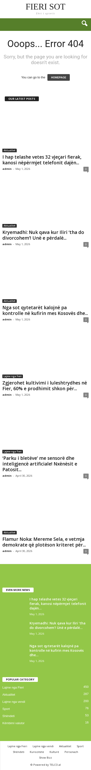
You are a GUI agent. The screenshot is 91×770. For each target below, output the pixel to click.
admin (7, 169)
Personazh (71, 752)
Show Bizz (45, 757)
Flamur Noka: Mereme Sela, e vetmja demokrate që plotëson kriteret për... (44, 542)
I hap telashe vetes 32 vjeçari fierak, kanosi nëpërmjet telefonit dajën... (41, 160)
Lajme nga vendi (13, 701)
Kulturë (54, 752)
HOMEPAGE (58, 77)
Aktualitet (9, 150)
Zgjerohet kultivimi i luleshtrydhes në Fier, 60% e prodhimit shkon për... (44, 386)
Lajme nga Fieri (13, 376)
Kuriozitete (37, 752)
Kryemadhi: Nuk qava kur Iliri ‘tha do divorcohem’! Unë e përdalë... (43, 235)
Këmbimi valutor (13, 723)
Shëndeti (8, 716)
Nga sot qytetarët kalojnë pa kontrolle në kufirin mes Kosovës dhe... (45, 310)
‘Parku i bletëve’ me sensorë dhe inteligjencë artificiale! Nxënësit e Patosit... (39, 464)
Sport (6, 709)
